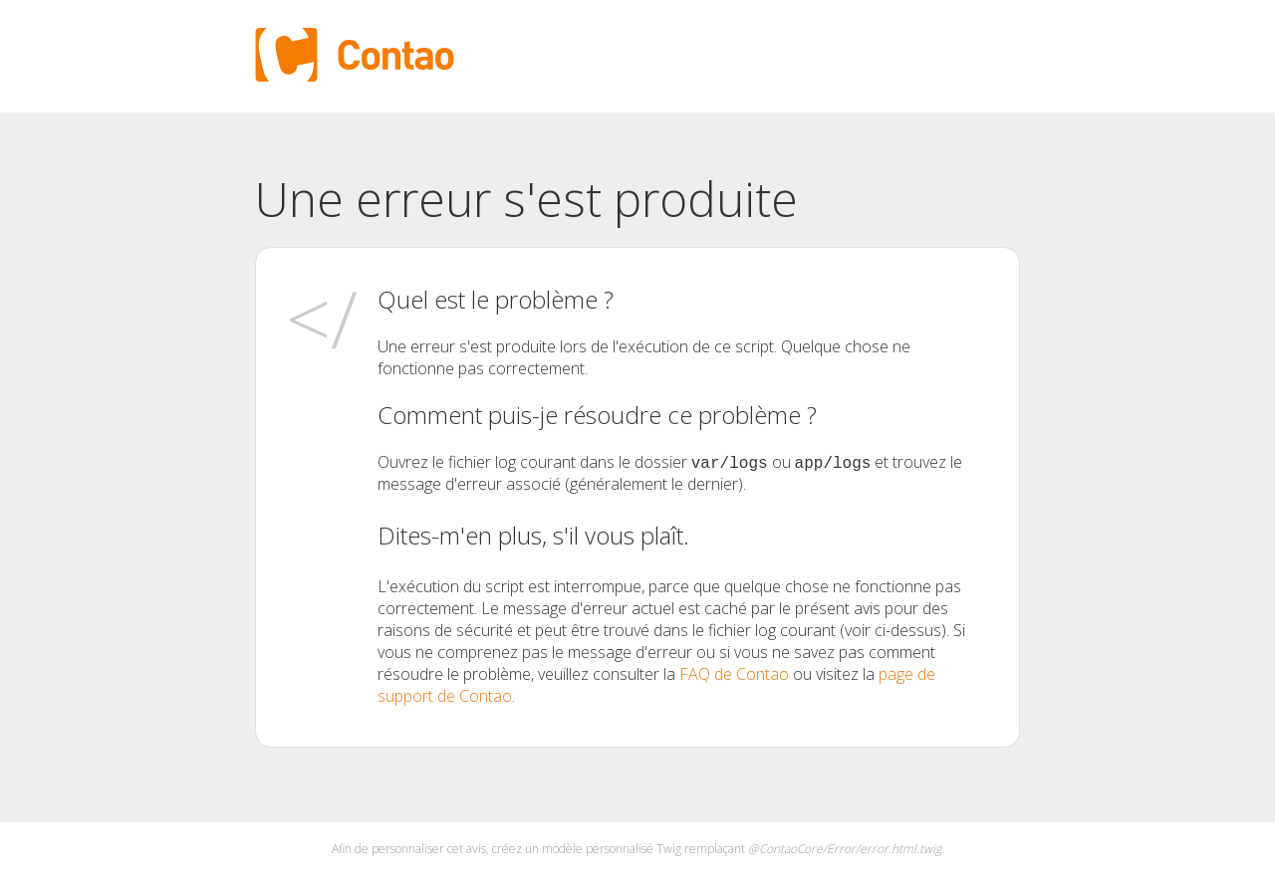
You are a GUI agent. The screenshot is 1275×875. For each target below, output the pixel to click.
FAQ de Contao (734, 674)
